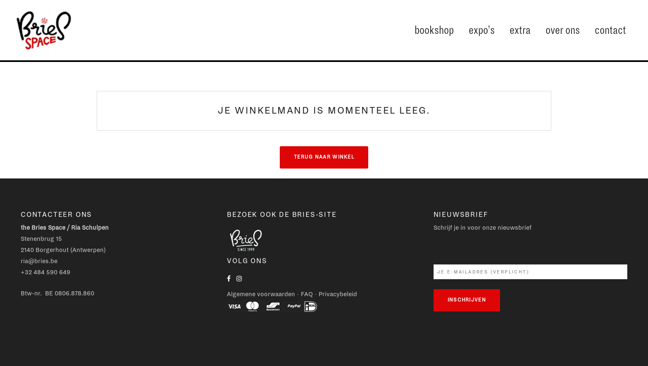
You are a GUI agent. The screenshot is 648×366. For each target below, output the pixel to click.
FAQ (307, 294)
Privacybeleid (338, 294)
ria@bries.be (39, 261)
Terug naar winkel (324, 157)
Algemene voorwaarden (261, 294)
